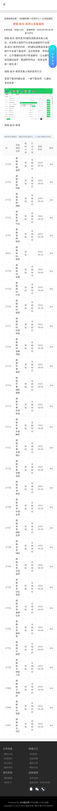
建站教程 (8, 778)
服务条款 (8, 767)
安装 (51, 164)
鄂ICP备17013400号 (43, 806)
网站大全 (34, 767)
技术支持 (34, 778)
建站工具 (34, 763)
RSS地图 (34, 802)
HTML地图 (44, 802)
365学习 (8, 782)
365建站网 (24, 18)
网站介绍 (8, 754)
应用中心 (35, 18)
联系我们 (8, 758)
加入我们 (8, 763)
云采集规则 (47, 18)
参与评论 (29, 33)
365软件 (33, 754)
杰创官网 (34, 758)
